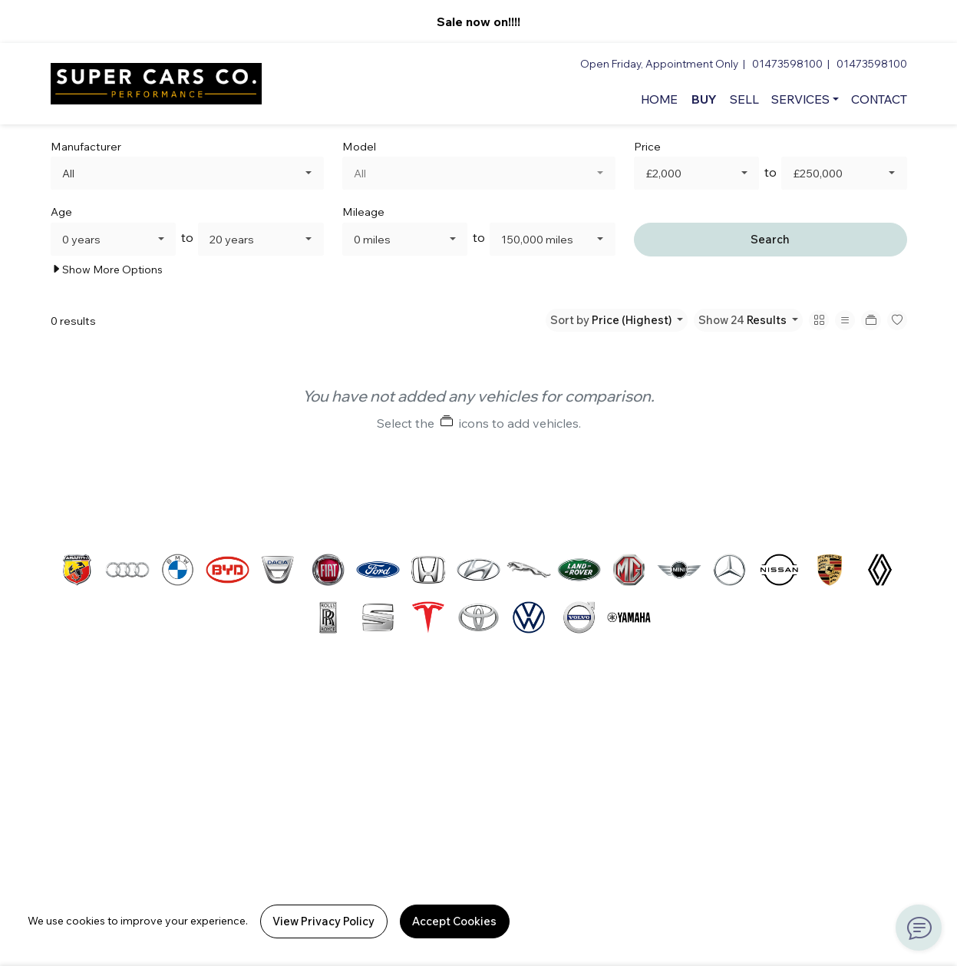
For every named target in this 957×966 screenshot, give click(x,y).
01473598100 (787, 64)
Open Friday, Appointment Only (659, 64)
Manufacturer (86, 146)
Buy (703, 99)
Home (659, 99)
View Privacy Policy (323, 921)
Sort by (612, 320)
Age (61, 211)
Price (647, 146)
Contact (879, 99)
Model (359, 146)
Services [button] (800, 99)
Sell (744, 99)
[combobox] (187, 173)
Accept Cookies (454, 921)
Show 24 (743, 320)
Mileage (363, 211)
